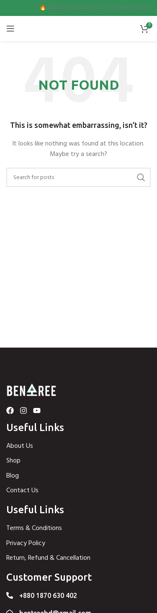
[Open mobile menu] (10, 28)
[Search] (78, 177)
